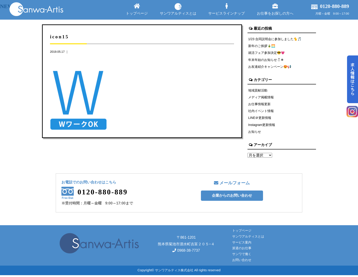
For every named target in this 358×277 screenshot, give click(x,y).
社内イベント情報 (261, 112)
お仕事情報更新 (259, 105)
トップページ (137, 9)
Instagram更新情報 (262, 126)
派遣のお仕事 (241, 250)
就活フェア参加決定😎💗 (266, 53)
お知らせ (254, 133)
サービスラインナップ (226, 9)
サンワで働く (241, 256)
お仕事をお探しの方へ (275, 9)
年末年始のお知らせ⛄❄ (266, 60)
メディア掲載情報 (261, 98)
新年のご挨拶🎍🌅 (262, 46)
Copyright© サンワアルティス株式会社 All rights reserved (178, 272)
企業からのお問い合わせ (232, 197)
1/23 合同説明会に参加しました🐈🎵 (275, 39)
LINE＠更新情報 (259, 119)
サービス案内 (241, 244)
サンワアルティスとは (178, 9)
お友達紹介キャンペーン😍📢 (270, 67)
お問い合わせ (241, 262)
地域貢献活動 (257, 91)
